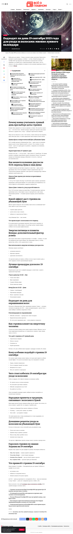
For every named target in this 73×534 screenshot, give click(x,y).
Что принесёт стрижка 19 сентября (36, 116)
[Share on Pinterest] (50, 49)
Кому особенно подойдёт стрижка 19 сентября (35, 97)
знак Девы (15, 511)
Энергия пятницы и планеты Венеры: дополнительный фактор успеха (18, 109)
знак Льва (20, 511)
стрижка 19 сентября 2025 (40, 511)
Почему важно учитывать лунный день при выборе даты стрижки (17, 75)
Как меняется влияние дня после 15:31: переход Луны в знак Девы (18, 88)
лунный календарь (28, 511)
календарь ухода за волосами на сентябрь (32, 484)
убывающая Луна (13, 513)
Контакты (66, 526)
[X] (4, 4)
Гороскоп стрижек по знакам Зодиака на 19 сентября (37, 113)
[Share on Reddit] (36, 519)
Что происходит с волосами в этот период (17, 105)
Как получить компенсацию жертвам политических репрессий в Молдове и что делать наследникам (61, 125)
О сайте (40, 526)
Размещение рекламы (57, 526)
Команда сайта (46, 526)
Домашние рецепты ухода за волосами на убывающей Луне (36, 109)
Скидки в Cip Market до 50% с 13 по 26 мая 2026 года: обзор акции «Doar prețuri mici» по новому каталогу (60, 92)
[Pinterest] (7, 4)
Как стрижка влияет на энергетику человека (35, 90)
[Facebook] (2, 4)
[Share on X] (48, 49)
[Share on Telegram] (54, 49)
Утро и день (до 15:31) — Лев (38, 77)
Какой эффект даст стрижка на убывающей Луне (18, 101)
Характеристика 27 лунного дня (17, 84)
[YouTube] (5, 4)
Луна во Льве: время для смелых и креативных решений (18, 93)
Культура (54, 70)
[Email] (56, 49)
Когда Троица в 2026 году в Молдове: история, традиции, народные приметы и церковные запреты (60, 75)
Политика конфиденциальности (8, 529)
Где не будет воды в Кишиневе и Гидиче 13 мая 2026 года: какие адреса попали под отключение (61, 100)
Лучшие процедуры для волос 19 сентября (37, 74)
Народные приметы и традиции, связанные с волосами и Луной (35, 105)
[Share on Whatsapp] (52, 49)
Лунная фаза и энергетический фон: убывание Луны (16, 80)
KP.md (15, 66)
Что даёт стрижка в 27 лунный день (36, 93)
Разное (5, 35)
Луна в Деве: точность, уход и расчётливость (19, 98)
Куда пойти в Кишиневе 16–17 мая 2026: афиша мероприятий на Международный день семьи (60, 120)
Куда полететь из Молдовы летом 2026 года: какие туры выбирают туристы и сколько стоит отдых (61, 115)
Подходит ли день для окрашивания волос (35, 82)
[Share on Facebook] (47, 49)
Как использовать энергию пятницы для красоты (19, 113)
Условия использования (6, 531)
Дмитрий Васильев (16, 48)
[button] (22, 530)
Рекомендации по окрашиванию (35, 86)
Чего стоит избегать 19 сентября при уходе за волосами (37, 101)
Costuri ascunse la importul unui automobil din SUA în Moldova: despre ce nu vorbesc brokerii (61, 111)
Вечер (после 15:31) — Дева (38, 79)
